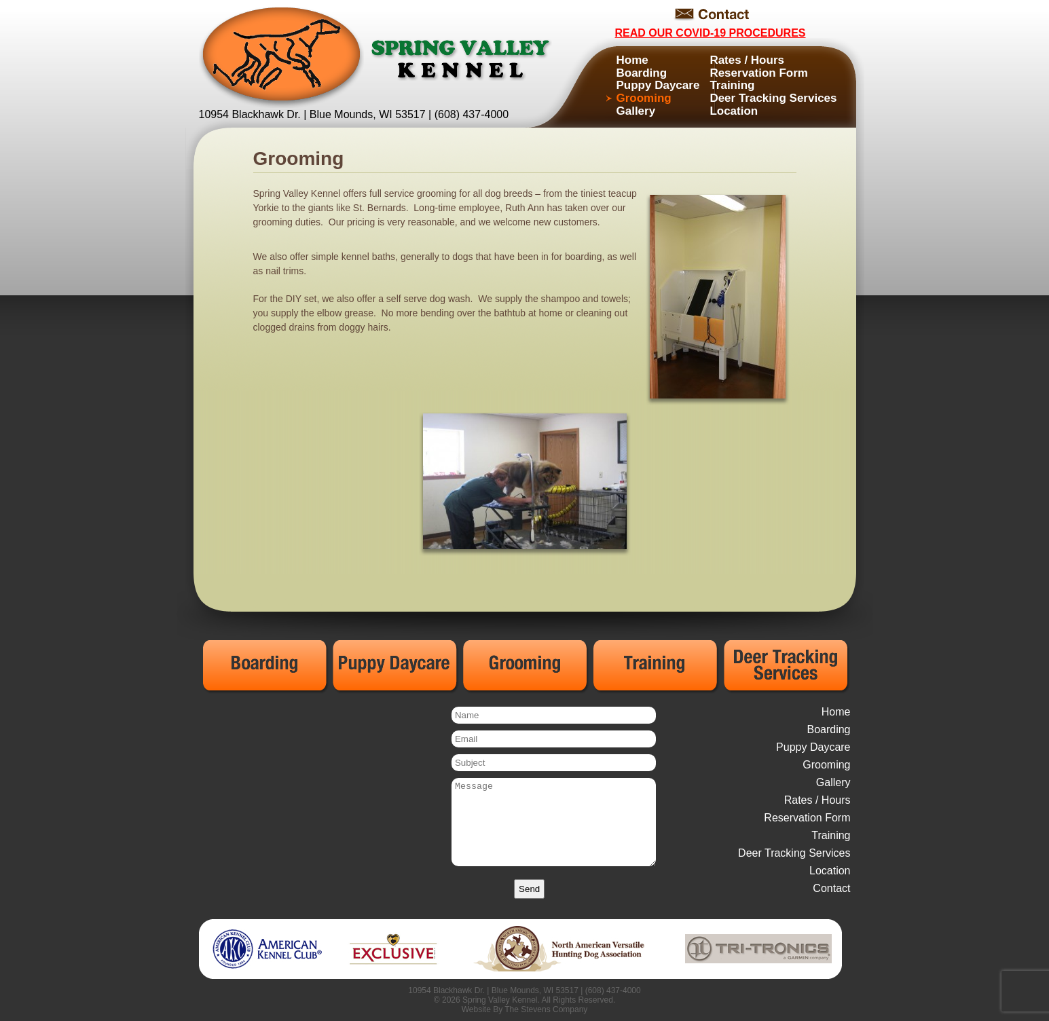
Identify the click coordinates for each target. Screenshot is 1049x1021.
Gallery (636, 111)
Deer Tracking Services (773, 98)
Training (732, 85)
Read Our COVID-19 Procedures (710, 33)
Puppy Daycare (658, 85)
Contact (831, 888)
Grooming (643, 98)
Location (734, 111)
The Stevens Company (545, 1009)
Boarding (641, 73)
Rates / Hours (747, 60)
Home (632, 60)
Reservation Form (759, 73)
